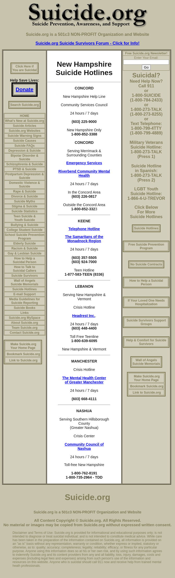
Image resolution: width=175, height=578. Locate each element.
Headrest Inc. (83, 316)
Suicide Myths (24, 201)
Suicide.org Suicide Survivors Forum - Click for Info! (87, 43)
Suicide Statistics (24, 211)
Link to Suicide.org (23, 360)
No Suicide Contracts (146, 264)
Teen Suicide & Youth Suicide (24, 218)
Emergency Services (84, 163)
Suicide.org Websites (24, 131)
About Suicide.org (24, 323)
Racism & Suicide (24, 248)
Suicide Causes (24, 141)
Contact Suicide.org (24, 333)
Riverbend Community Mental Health (84, 173)
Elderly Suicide (24, 243)
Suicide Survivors (24, 275)
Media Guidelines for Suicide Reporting (24, 301)
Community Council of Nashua (84, 446)
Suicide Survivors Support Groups (146, 322)
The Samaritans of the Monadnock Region (84, 239)
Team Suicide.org (24, 328)
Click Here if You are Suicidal (25, 68)
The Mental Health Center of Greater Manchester (84, 380)
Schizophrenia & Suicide (24, 164)
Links (24, 313)
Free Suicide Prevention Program (146, 246)
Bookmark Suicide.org (23, 354)
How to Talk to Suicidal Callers (24, 269)
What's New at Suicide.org (24, 121)
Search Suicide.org (24, 105)
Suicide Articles (24, 126)
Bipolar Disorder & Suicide (24, 157)
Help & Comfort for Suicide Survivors (146, 342)
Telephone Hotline (84, 229)
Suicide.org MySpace (24, 318)
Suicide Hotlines (24, 289)
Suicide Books (25, 308)
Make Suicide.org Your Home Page (23, 346)
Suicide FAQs (24, 146)
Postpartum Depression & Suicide (24, 176)
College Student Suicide (24, 230)
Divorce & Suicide (24, 196)
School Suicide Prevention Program (24, 236)
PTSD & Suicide (24, 169)
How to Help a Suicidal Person (24, 260)
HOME (24, 116)
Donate (24, 89)
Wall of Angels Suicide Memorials (24, 282)
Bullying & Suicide (24, 225)
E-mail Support (24, 294)
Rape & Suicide (24, 191)
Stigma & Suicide (24, 206)
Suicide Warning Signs (25, 136)
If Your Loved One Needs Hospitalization (146, 302)
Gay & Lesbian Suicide (24, 253)
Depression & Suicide (24, 150)
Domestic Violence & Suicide (24, 184)
